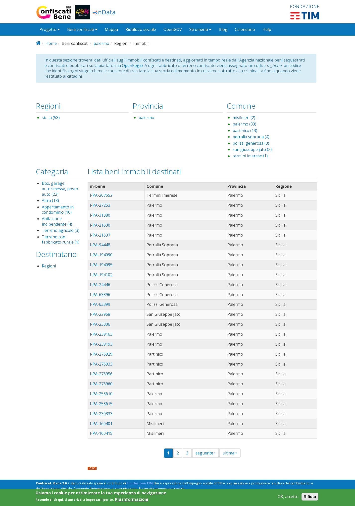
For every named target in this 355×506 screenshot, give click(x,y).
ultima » (230, 453)
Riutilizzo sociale (140, 29)
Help (266, 29)
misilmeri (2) (244, 117)
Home (51, 43)
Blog (223, 29)
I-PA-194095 (101, 264)
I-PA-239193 (101, 344)
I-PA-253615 (101, 403)
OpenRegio (132, 65)
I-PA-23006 (100, 324)
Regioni (49, 266)
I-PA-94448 (100, 245)
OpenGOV (172, 29)
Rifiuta (310, 498)
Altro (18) (50, 200)
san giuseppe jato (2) (252, 149)
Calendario (245, 29)
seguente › (205, 453)
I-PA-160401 (101, 423)
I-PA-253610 (101, 393)
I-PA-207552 (101, 195)
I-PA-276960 (101, 383)
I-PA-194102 (101, 274)
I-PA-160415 (101, 433)
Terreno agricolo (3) (60, 230)
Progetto (50, 29)
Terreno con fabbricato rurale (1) (60, 239)
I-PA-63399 (100, 304)
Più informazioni (131, 500)
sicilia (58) (51, 117)
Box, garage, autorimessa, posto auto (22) (60, 189)
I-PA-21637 (100, 235)
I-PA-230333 (101, 413)
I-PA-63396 (100, 294)
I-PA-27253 (100, 205)
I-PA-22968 (100, 314)
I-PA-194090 (101, 254)
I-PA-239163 (101, 334)
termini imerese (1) (250, 156)
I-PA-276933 (101, 364)
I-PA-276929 (101, 354)
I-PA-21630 (100, 225)
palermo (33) (244, 124)
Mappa (111, 29)
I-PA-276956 (101, 374)
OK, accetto (288, 497)
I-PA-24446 (100, 284)
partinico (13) (245, 130)
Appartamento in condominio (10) (58, 209)
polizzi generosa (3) (251, 143)
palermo (101, 43)
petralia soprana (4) (251, 136)
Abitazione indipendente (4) (57, 221)
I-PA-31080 (100, 215)
